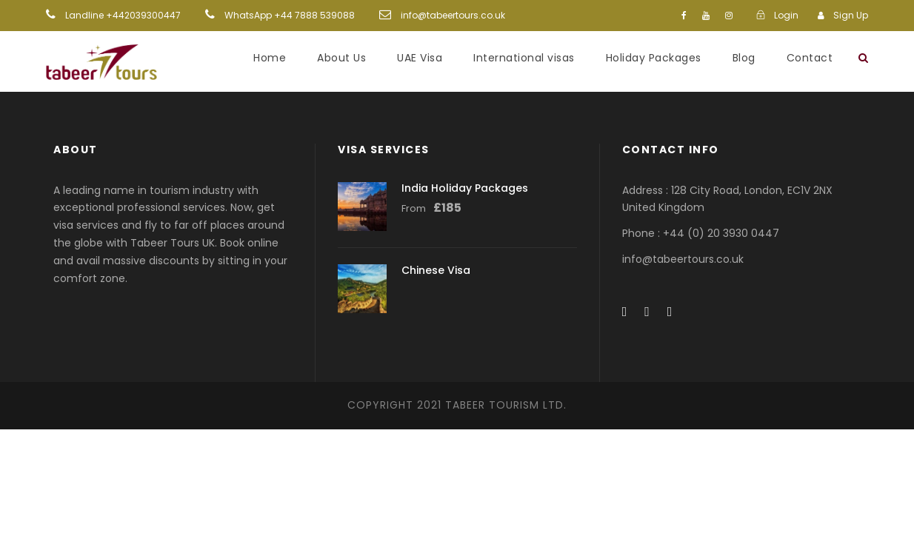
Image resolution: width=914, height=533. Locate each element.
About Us (341, 57)
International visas (524, 57)
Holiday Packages (653, 57)
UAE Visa (419, 57)
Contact (810, 57)
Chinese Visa (435, 270)
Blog (744, 57)
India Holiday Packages (464, 188)
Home (269, 57)
